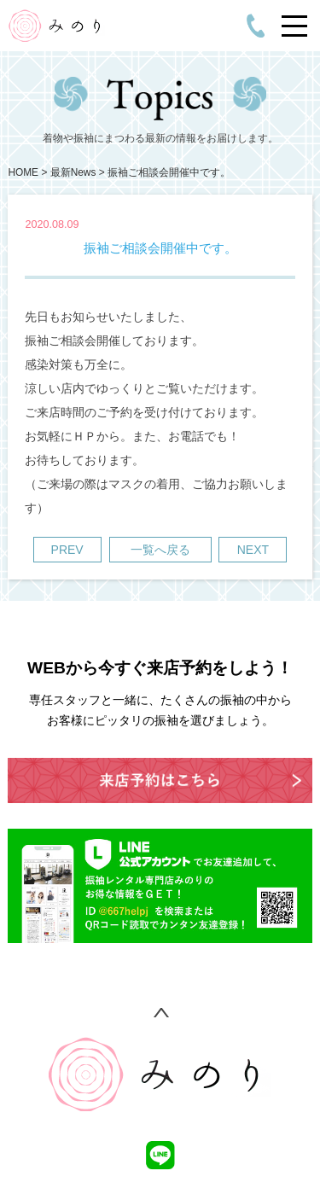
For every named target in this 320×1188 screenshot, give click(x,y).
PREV (67, 549)
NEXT (253, 549)
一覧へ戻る (160, 549)
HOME (23, 172)
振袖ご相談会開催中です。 (169, 172)
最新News (73, 172)
